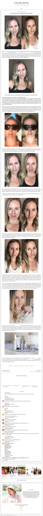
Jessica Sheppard (7, 428)
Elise (5, 418)
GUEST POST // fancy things (28, 475)
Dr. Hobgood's (35, 358)
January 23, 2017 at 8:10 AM (9, 437)
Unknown (6, 438)
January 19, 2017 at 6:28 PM (9, 420)
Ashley (6, 421)
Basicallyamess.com (8, 432)
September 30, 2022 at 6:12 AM (10, 459)
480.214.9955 (39, 359)
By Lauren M (7, 402)
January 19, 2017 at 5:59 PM (9, 417)
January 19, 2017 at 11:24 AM (9, 404)
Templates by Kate (14, 515)
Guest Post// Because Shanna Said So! (13, 476)
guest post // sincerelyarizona (21, 475)
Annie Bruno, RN (30, 359)
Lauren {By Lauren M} (8, 399)
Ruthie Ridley (7, 425)
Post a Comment (5, 460)
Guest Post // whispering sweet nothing (5, 476)
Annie (31, 358)
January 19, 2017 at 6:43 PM (9, 424)
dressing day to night (37, 475)
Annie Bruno (18, 52)
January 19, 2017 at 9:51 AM (9, 398)
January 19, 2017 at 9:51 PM (9, 431)
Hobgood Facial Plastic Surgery (28, 52)
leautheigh (6, 456)
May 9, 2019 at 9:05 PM (8, 455)
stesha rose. (21, 3)
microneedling (5, 52)
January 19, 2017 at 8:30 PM (9, 427)
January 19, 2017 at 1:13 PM (9, 412)
